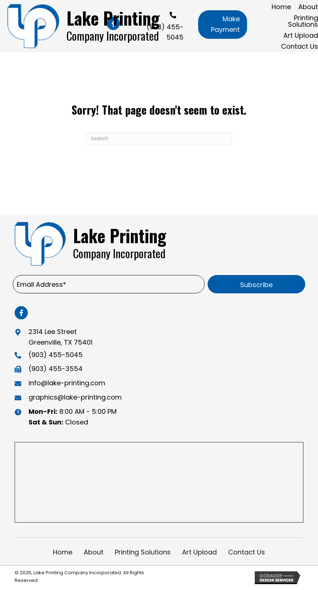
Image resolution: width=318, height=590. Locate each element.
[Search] (159, 138)
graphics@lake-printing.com (75, 397)
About (93, 552)
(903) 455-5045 (56, 354)
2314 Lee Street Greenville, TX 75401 (60, 337)
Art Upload (199, 552)
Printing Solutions (143, 552)
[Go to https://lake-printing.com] (86, 26)
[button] (222, 24)
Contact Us (246, 552)
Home (62, 552)
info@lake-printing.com (67, 382)
